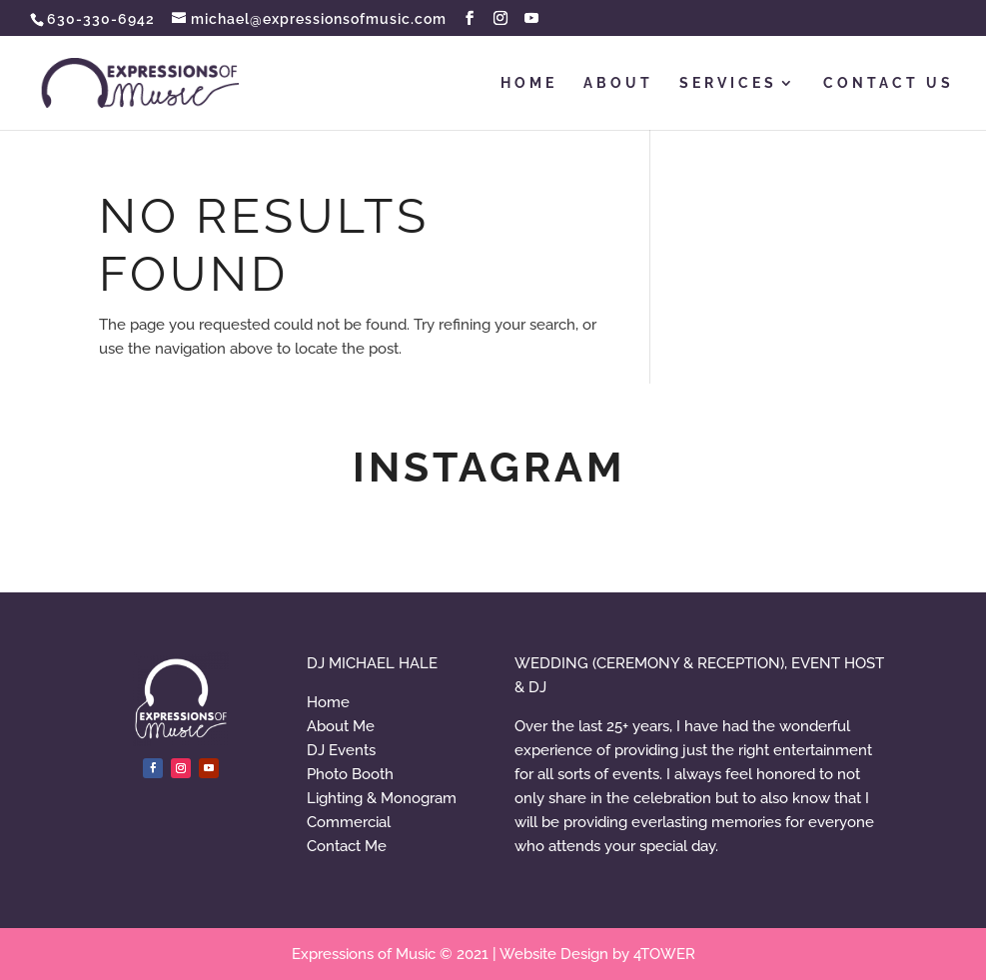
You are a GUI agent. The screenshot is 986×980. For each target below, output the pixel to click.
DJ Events (341, 750)
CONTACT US (888, 83)
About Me (341, 726)
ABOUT (618, 83)
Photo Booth (350, 774)
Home (328, 702)
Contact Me (347, 846)
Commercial (349, 822)
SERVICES (728, 83)
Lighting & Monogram (382, 798)
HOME (528, 83)
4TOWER (664, 954)
